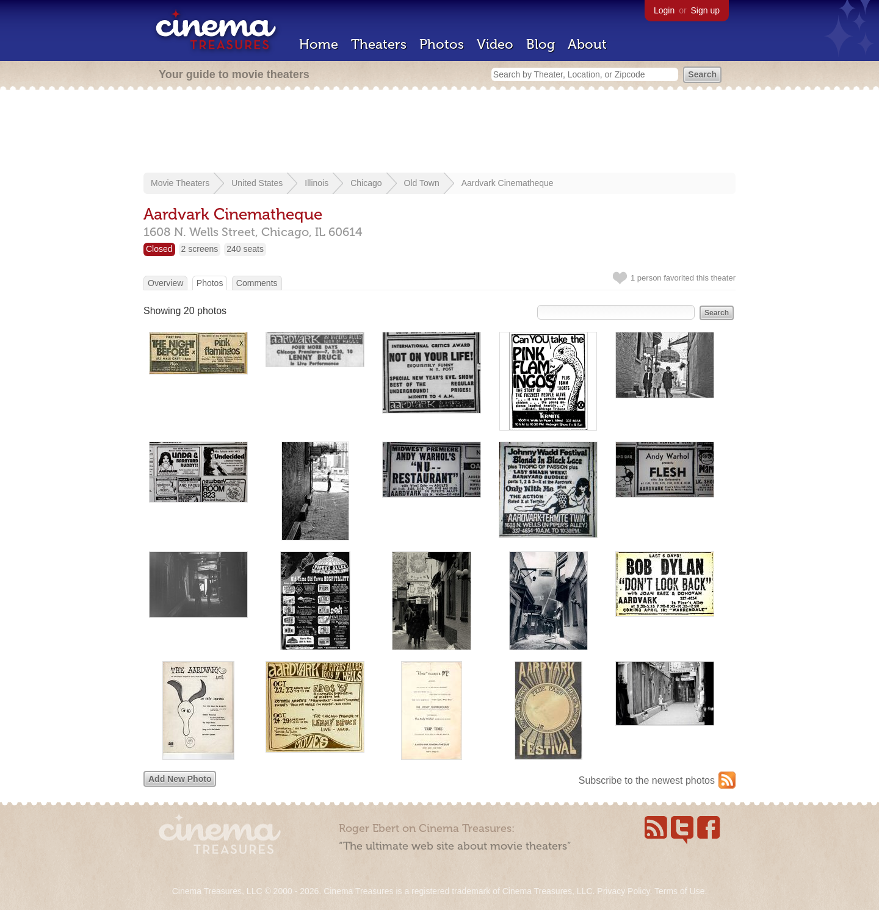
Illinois (316, 183)
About (587, 44)
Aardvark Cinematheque (507, 183)
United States (257, 183)
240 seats (245, 249)
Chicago (366, 183)
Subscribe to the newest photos (647, 780)
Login (664, 10)
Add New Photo (179, 779)
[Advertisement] (439, 132)
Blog (540, 44)
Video (495, 44)
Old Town (422, 183)
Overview (165, 283)
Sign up (705, 10)
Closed (159, 249)
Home (318, 44)
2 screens (200, 249)
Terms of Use (679, 891)
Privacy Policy (623, 891)
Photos (441, 44)
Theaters (379, 44)
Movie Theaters (180, 183)
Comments (257, 283)
